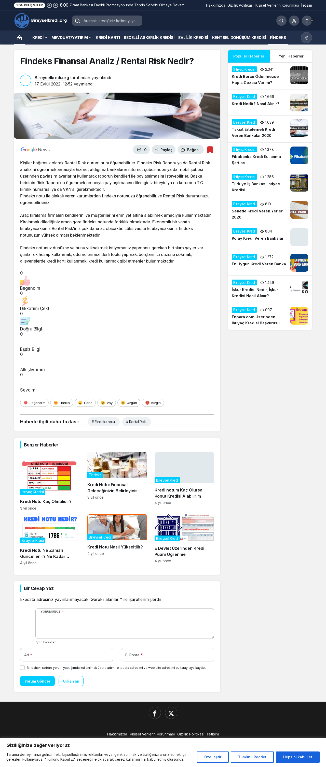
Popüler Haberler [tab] (248, 56)
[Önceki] (49, 5)
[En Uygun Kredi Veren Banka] (270, 263)
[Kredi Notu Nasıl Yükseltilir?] (117, 539)
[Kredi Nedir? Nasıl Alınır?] (270, 102)
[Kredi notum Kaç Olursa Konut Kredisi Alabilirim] (184, 481)
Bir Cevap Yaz (38, 588)
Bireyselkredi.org (52, 77)
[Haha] (85, 403)
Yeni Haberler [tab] (291, 56)
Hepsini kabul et (297, 757)
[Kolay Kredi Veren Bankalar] (270, 237)
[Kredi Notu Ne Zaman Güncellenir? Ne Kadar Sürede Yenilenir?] (50, 539)
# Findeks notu (103, 421)
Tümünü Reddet (252, 757)
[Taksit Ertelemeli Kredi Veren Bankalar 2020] (270, 128)
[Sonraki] (55, 5)
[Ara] (281, 21)
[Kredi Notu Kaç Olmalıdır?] (50, 481)
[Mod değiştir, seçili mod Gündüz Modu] (306, 37)
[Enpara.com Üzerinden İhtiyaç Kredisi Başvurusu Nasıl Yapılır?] (270, 316)
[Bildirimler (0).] (307, 21)
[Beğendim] (34, 403)
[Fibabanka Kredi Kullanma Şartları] (270, 156)
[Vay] (106, 403)
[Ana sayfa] (20, 37)
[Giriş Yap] (294, 21)
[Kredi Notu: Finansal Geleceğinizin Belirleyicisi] (117, 481)
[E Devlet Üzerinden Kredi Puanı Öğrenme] (184, 539)
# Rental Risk (136, 421)
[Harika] (61, 403)
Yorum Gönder (37, 681)
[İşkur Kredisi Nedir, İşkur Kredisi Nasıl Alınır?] (270, 289)
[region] (163, 752)
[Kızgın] (153, 403)
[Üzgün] (128, 403)
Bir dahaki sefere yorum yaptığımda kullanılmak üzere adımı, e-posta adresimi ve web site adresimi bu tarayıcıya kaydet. (117, 668)
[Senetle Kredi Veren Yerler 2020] (270, 210)
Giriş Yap (71, 681)
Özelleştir (212, 757)
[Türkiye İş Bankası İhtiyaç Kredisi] (270, 183)
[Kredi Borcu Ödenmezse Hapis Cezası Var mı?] (270, 76)
